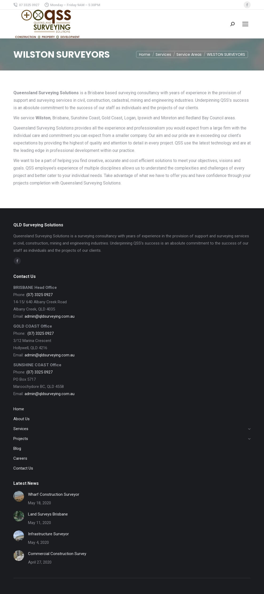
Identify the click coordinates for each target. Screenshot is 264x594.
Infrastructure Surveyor (48, 534)
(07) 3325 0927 (39, 294)
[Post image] (18, 496)
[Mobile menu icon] (245, 24)
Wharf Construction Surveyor (53, 494)
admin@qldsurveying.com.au (49, 316)
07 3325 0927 (26, 4)
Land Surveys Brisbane (48, 514)
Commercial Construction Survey (57, 553)
